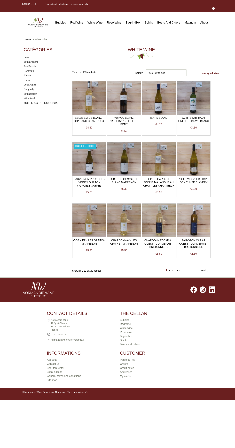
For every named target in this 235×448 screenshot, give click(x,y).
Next (205, 362)
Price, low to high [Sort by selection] (166, 69)
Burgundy (29, 85)
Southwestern (31, 57)
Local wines (30, 80)
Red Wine (76, 18)
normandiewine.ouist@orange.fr (42, 431)
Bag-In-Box (133, 18)
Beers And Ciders (168, 18)
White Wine (94, 18)
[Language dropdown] (30, 4)
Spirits (149, 18)
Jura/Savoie (30, 62)
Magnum (190, 18)
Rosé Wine (114, 18)
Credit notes (176, 419)
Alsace (27, 71)
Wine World (30, 94)
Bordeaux (29, 66)
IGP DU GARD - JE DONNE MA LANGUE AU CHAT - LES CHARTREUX (94, 266)
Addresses (175, 423)
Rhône (27, 75)
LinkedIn (212, 381)
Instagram (203, 381)
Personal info (176, 411)
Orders (173, 415)
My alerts (174, 427)
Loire (26, 53)
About (204, 18)
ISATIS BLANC (188, 124)
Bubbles (60, 18)
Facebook (193, 381)
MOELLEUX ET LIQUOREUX (41, 98)
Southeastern (30, 89)
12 (178, 361)
